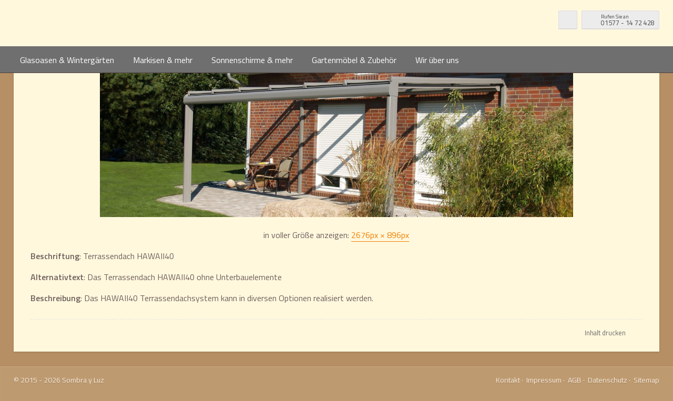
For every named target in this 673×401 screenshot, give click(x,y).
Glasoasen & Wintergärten (67, 60)
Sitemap (646, 379)
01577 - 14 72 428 (628, 19)
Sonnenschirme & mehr (252, 60)
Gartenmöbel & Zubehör (354, 60)
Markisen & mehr (162, 60)
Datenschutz (607, 379)
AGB (575, 379)
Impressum (544, 379)
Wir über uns (437, 60)
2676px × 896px (380, 235)
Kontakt (508, 379)
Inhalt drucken (605, 332)
